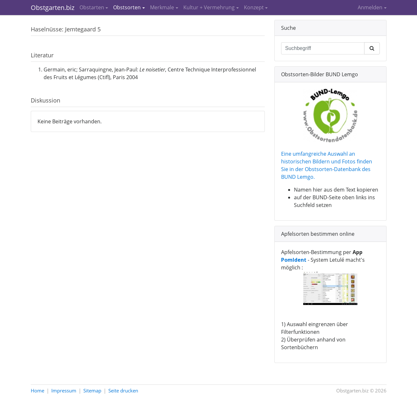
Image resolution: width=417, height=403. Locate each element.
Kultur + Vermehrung (209, 7)
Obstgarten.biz (52, 7)
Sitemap (92, 390)
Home (37, 390)
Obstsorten (127, 7)
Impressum (63, 390)
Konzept (254, 7)
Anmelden (370, 7)
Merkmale (162, 7)
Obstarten (91, 7)
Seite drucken (123, 390)
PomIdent (293, 259)
